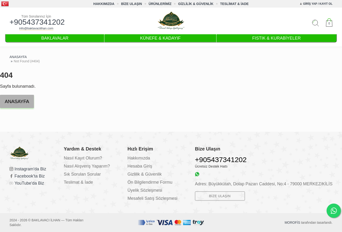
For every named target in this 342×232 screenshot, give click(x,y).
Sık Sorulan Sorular (82, 174)
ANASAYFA (18, 57)
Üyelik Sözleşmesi (145, 190)
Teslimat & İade (78, 182)
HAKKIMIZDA (103, 4)
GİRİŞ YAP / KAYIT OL (317, 4)
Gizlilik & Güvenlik (145, 174)
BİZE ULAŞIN (131, 4)
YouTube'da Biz (29, 183)
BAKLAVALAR (54, 38)
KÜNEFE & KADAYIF (160, 38)
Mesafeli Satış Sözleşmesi (152, 198)
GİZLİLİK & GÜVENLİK (196, 4)
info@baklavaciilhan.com (36, 28)
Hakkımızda (139, 158)
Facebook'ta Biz (29, 176)
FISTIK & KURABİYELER (276, 38)
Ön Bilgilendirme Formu (150, 182)
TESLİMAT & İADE (234, 4)
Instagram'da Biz (30, 169)
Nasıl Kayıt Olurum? (83, 158)
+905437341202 (36, 22)
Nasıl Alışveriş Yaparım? (87, 166)
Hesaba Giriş (140, 166)
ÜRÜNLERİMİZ (160, 4)
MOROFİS (292, 222)
